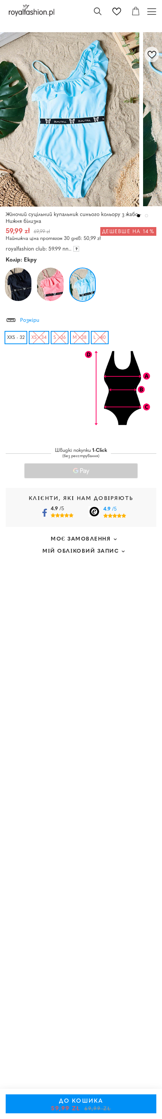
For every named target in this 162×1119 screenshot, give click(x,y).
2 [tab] (146, 216)
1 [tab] (138, 216)
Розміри (22, 319)
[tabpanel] (71, 119)
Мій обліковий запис (80, 551)
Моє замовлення (81, 539)
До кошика (81, 1105)
